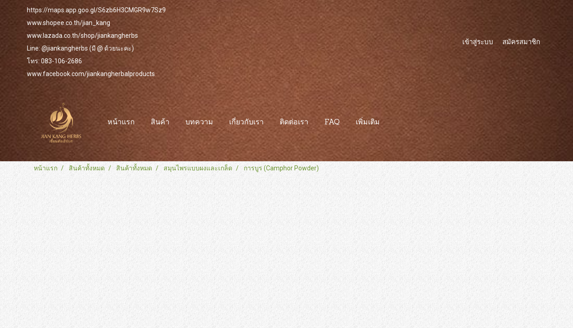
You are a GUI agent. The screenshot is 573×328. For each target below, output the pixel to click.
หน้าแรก (121, 122)
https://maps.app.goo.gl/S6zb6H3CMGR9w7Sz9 (96, 10)
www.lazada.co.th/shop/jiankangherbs (82, 35)
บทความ (199, 122)
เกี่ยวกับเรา (246, 122)
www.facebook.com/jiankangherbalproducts (91, 73)
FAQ (332, 122)
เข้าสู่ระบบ (477, 41)
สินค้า (160, 122)
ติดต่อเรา (294, 122)
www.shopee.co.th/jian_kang (68, 22)
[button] (395, 122)
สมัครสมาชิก (521, 41)
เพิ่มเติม (368, 122)
